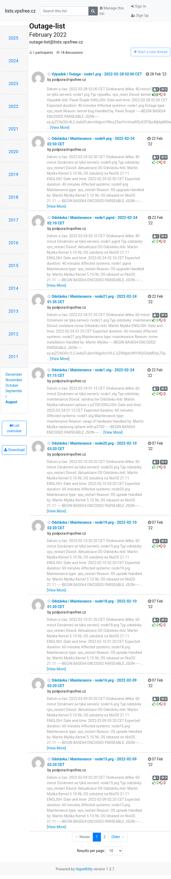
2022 (14, 106)
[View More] (59, 127)
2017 (14, 220)
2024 (14, 60)
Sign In (138, 6)
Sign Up (140, 15)
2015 (14, 265)
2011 (14, 356)
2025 (14, 38)
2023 (14, 83)
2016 (14, 242)
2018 (14, 197)
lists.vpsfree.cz (20, 11)
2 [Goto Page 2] (105, 837)
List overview (14, 428)
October (11, 385)
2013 (14, 311)
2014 (14, 288)
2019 (14, 174)
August (11, 402)
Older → (118, 837)
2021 (14, 128)
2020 (14, 151)
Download (14, 450)
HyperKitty (84, 869)
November (13, 380)
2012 (14, 333)
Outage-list (47, 26)
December (13, 374)
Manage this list (112, 11)
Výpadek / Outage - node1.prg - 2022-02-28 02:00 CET (94, 74)
